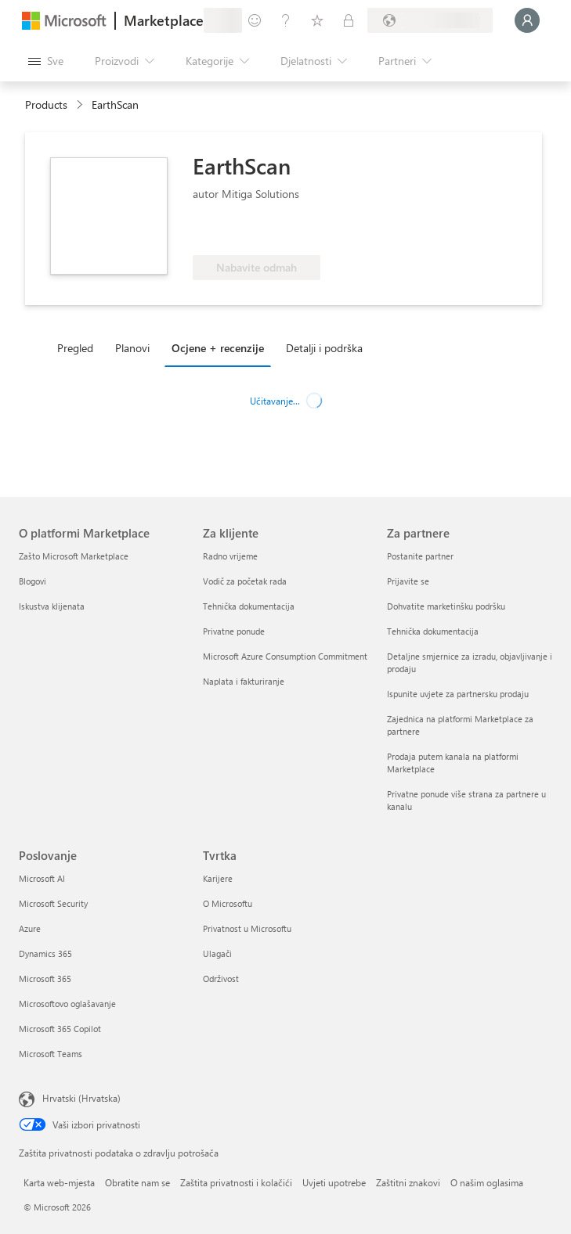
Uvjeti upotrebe (334, 1182)
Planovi (132, 347)
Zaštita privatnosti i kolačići (236, 1182)
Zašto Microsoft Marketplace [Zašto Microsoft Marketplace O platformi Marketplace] (73, 556)
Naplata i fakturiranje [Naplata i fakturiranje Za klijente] (243, 681)
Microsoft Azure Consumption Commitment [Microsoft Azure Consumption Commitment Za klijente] (285, 656)
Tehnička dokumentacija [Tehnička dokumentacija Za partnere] (433, 631)
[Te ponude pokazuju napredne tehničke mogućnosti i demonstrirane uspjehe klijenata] (245, 232)
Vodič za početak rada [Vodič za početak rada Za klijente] (245, 581)
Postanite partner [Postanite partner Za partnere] (420, 556)
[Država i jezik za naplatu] (430, 20)
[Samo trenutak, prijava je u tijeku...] (527, 20)
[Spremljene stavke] (317, 20)
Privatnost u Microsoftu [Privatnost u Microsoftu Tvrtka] (247, 928)
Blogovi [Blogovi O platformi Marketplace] (32, 581)
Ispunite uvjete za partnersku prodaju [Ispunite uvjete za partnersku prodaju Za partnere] (458, 694)
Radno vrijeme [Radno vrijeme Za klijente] (230, 556)
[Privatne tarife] (348, 20)
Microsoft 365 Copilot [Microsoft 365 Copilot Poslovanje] (60, 1028)
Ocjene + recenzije (218, 347)
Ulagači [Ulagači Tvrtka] (217, 953)
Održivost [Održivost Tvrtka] (221, 978)
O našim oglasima (486, 1182)
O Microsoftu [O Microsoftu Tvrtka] (227, 903)
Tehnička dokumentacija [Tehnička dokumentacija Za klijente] (249, 606)
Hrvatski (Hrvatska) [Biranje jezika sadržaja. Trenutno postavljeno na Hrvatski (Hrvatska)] (81, 1098)
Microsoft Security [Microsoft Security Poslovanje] (53, 903)
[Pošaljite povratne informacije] (254, 20)
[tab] (79, 347)
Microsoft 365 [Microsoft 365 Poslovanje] (45, 978)
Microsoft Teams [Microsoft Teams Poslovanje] (50, 1054)
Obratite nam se (137, 1182)
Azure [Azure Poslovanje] (30, 928)
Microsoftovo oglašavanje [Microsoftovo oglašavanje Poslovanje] (67, 1003)
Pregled (75, 347)
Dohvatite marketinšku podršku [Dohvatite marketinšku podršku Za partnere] (446, 606)
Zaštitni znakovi (408, 1182)
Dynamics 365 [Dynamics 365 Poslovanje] (45, 953)
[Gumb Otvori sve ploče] (46, 61)
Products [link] (46, 104)
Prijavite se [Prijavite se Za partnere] (408, 581)
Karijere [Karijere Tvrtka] (218, 878)
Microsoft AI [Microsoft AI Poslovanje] (42, 878)
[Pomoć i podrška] (285, 20)
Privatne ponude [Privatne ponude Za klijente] (234, 631)
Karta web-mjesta (59, 1182)
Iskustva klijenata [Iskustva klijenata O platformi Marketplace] (52, 606)
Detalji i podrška (324, 347)
